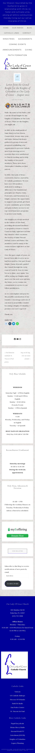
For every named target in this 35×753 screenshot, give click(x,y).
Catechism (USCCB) (17, 735)
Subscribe (13, 584)
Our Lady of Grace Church (17, 64)
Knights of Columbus (17, 739)
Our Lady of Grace (17, 99)
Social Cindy (19, 750)
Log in (26, 750)
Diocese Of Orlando (17, 699)
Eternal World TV (17, 731)
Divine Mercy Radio (17, 727)
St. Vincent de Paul (17, 711)
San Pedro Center (17, 707)
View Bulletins (17, 551)
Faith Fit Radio (17, 703)
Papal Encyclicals (17, 723)
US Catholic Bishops (17, 696)
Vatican (17, 692)
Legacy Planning (17, 743)
